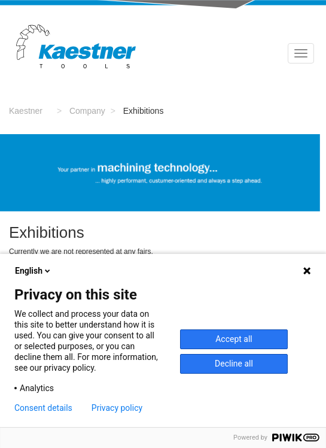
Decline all (234, 363)
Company (87, 111)
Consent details (43, 408)
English (33, 271)
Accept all (233, 339)
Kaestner (25, 111)
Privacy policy (117, 408)
